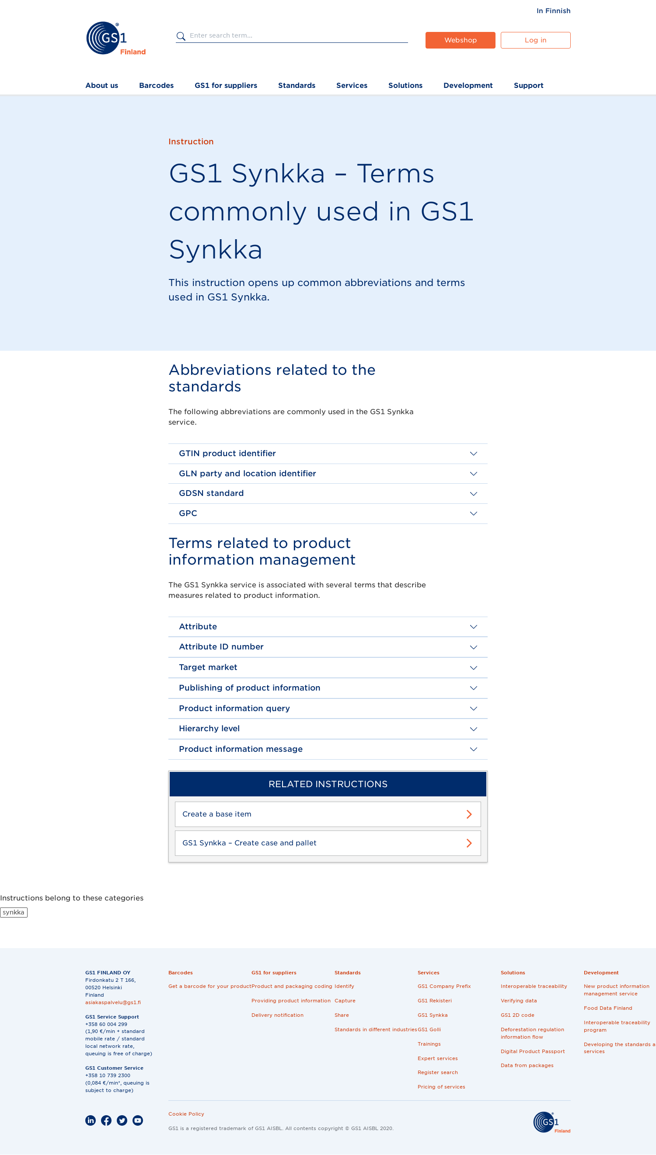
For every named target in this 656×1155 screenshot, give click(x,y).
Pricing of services (441, 1087)
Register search (438, 1072)
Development (468, 85)
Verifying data (519, 1001)
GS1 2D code (517, 1015)
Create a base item (216, 814)
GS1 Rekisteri (435, 1001)
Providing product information (291, 1001)
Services (351, 85)
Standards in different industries (376, 1029)
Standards (296, 85)
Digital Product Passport (533, 1051)
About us (101, 85)
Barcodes (156, 85)
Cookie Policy (186, 1114)
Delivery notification (277, 1015)
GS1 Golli (429, 1029)
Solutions (405, 85)
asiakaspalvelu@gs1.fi (113, 1002)
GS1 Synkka (433, 1015)
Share (342, 1015)
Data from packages (527, 1065)
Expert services (438, 1058)
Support (529, 85)
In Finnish (554, 11)
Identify (344, 986)
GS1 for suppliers (226, 85)
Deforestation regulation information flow (532, 1033)
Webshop (460, 40)
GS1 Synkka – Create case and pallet (249, 843)
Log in (536, 40)
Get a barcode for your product (209, 986)
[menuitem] (554, 11)
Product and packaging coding (291, 986)
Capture (345, 1001)
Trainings (429, 1044)
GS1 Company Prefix (444, 986)
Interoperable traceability (534, 986)
